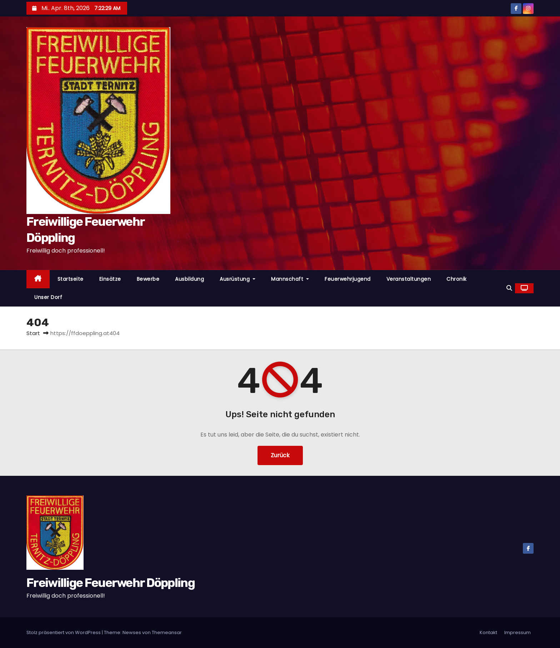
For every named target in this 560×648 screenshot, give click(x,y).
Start (33, 333)
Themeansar (167, 632)
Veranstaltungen (408, 279)
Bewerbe (148, 279)
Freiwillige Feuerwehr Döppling (110, 582)
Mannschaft (290, 279)
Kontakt (488, 632)
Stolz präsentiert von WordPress (64, 632)
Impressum (517, 632)
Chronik (456, 279)
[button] (509, 288)
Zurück (280, 455)
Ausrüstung (237, 279)
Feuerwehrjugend (348, 279)
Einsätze (110, 279)
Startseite (71, 279)
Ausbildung (189, 279)
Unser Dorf (48, 297)
